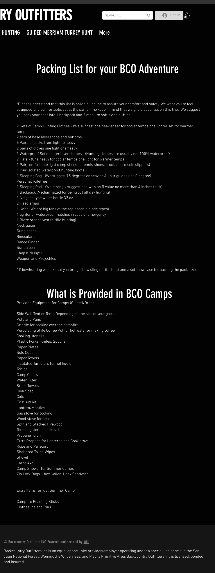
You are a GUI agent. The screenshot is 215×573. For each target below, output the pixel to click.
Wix (86, 541)
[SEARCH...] (121, 15)
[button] (190, 15)
